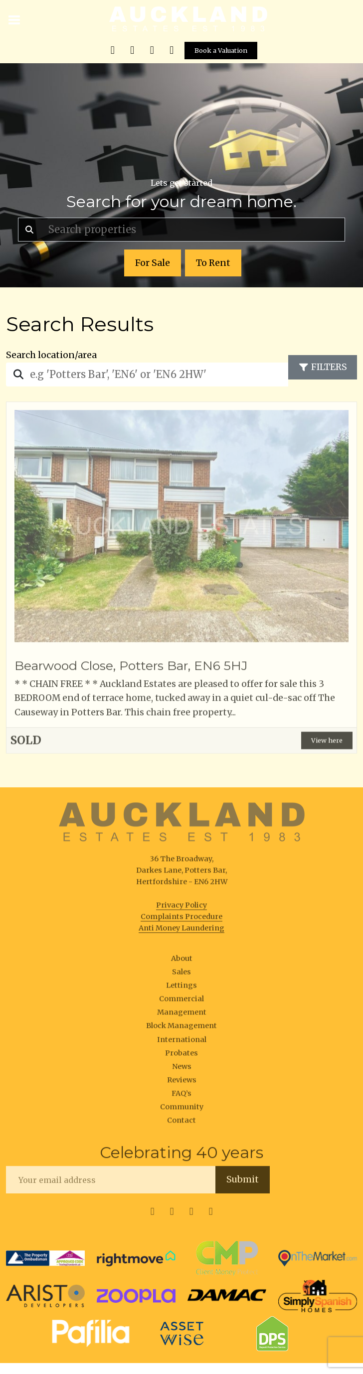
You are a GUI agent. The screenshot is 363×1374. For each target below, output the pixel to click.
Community (181, 1109)
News (181, 1068)
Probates (181, 1055)
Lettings (181, 987)
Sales (181, 974)
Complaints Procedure (181, 918)
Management (181, 1014)
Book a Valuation (220, 50)
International (181, 1041)
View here (327, 743)
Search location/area (51, 355)
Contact (181, 1122)
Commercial (181, 1001)
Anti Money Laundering (181, 930)
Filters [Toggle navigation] (322, 367)
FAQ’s (181, 1095)
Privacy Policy (181, 907)
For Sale (152, 262)
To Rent (213, 262)
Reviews (181, 1082)
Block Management (181, 1028)
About (181, 960)
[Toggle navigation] (14, 19)
